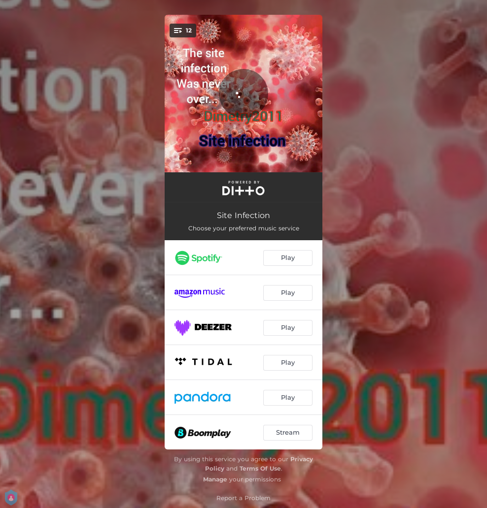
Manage (215, 479)
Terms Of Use (260, 468)
